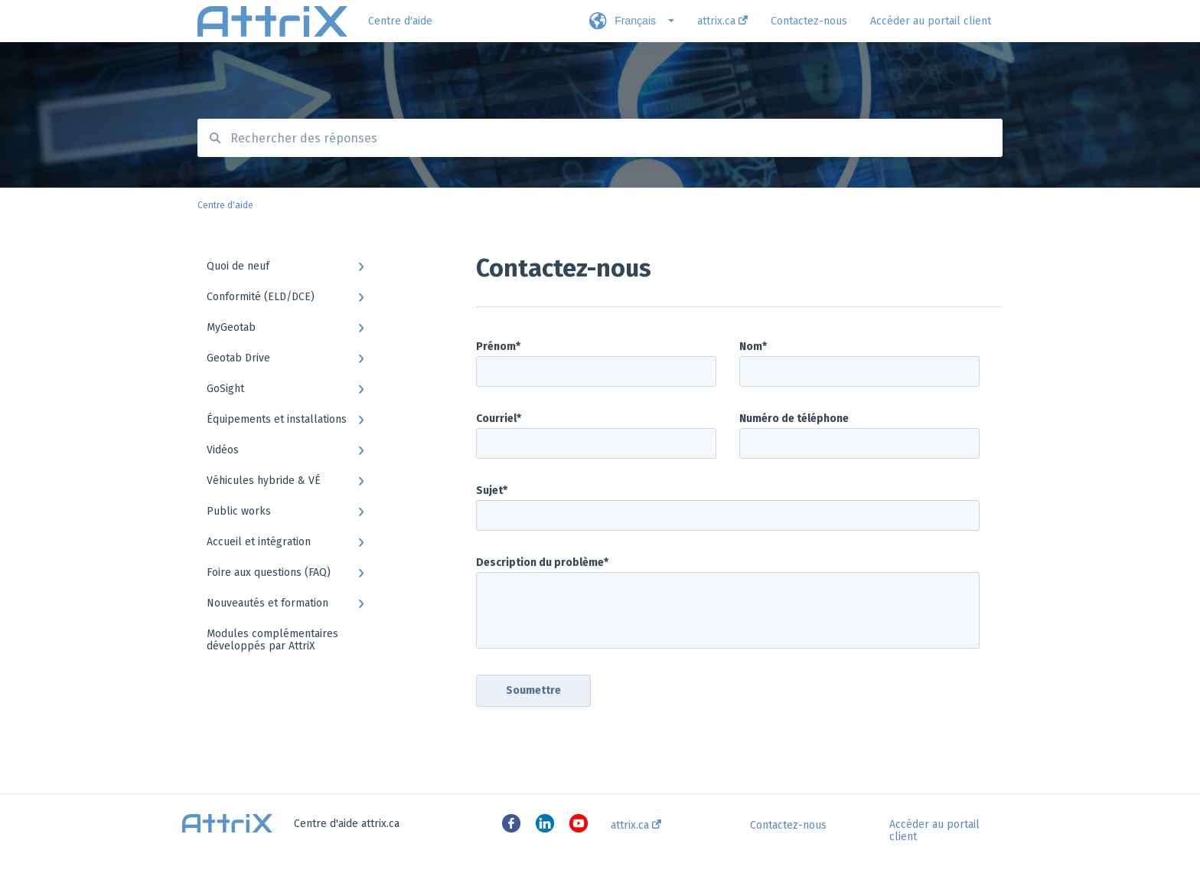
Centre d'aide (400, 21)
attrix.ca (636, 825)
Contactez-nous (788, 825)
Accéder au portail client (934, 831)
